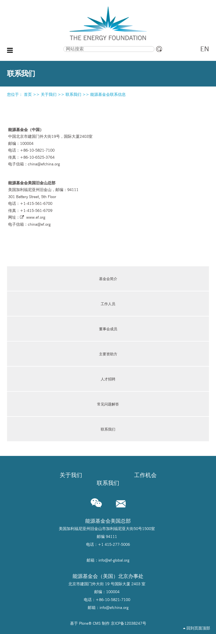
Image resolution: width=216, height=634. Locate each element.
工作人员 (108, 304)
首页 (28, 94)
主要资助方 (108, 354)
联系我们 (73, 94)
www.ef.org (35, 217)
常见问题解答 (108, 404)
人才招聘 (108, 379)
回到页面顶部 (196, 628)
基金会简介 (108, 278)
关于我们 (49, 94)
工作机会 (145, 475)
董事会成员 (108, 329)
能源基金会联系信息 (108, 94)
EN (204, 49)
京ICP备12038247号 (128, 623)
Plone (83, 623)
